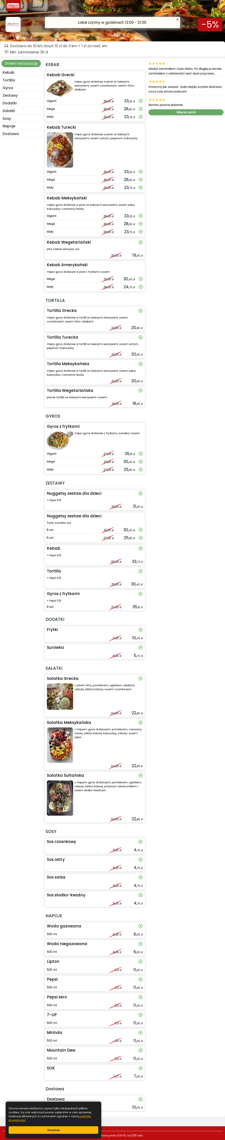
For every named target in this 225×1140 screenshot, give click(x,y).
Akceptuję (53, 1130)
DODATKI (9, 103)
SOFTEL (121, 1135)
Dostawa (11, 133)
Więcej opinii (186, 112)
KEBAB (8, 72)
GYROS (8, 87)
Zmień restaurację (21, 63)
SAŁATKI (9, 110)
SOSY (7, 118)
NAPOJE (9, 126)
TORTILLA (9, 80)
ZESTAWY (10, 95)
